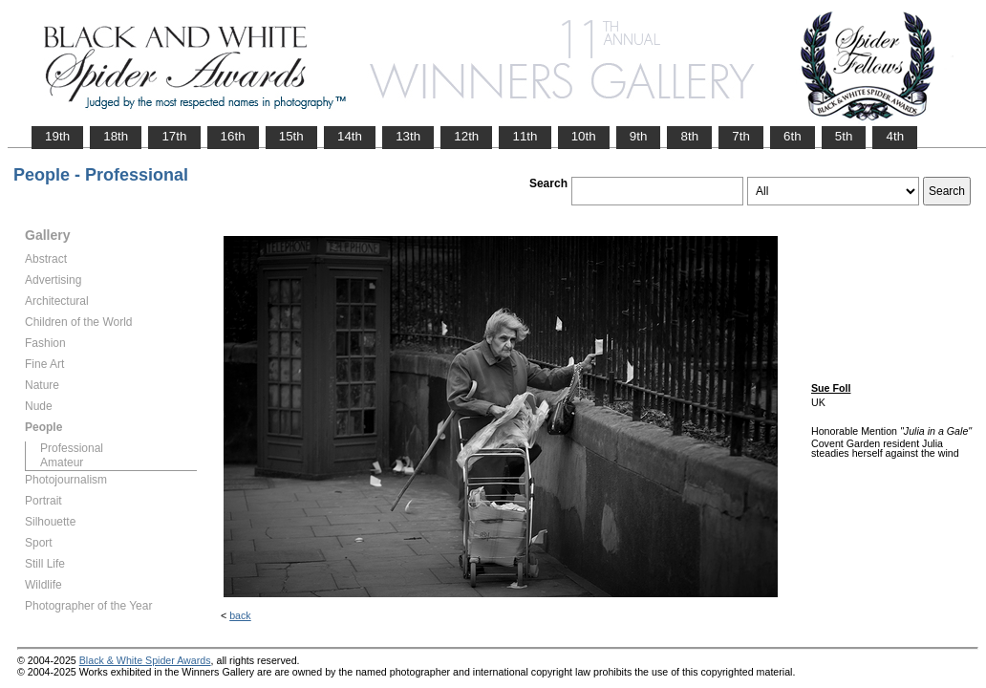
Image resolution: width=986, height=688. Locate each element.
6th (792, 136)
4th (894, 136)
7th (741, 136)
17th (174, 136)
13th (408, 136)
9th (638, 136)
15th (291, 136)
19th (57, 136)
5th (844, 136)
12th (466, 136)
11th (524, 136)
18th (116, 136)
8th (689, 136)
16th (233, 136)
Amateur (61, 462)
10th (584, 136)
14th (350, 136)
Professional (71, 448)
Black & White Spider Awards (145, 660)
